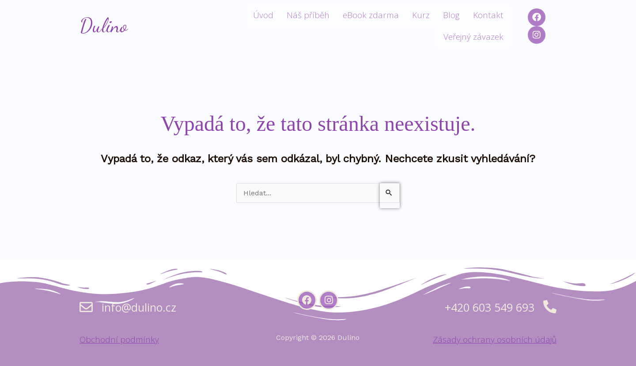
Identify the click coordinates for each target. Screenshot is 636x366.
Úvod (263, 15)
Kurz (421, 15)
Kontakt (488, 15)
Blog (451, 15)
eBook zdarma (371, 15)
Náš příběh (308, 15)
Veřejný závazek (473, 36)
